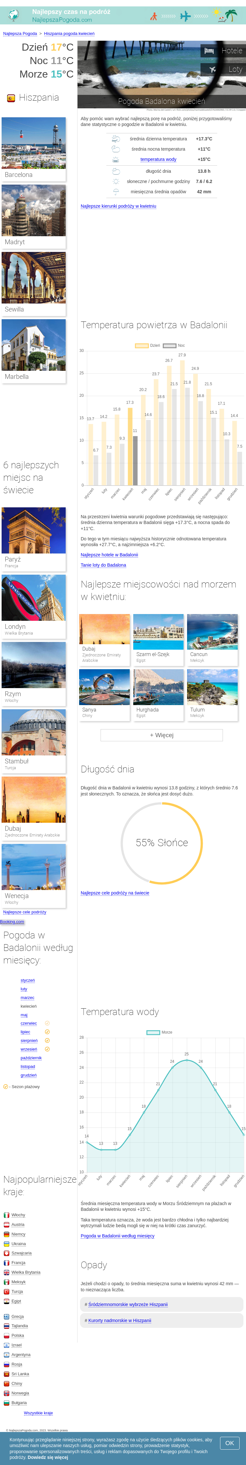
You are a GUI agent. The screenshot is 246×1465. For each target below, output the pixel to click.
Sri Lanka (20, 1373)
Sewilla (14, 309)
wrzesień (29, 1049)
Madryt (15, 242)
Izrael (17, 1345)
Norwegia (20, 1393)
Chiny (17, 1383)
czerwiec (29, 1023)
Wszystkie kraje (38, 1413)
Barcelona (19, 175)
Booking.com (12, 921)
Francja (11, 565)
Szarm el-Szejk (152, 654)
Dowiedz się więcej (48, 1457)
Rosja (17, 1364)
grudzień (29, 1075)
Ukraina (19, 1243)
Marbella (17, 376)
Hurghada (147, 710)
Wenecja (17, 896)
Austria (18, 1224)
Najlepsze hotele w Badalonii (109, 554)
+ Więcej (161, 735)
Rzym (13, 694)
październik (31, 1057)
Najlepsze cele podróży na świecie (115, 892)
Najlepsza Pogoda (20, 33)
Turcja (10, 767)
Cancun (199, 654)
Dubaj (88, 649)
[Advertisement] (162, 258)
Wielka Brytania (19, 633)
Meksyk (19, 1281)
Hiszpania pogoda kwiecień (69, 33)
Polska (18, 1335)
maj (24, 1014)
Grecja (18, 1316)
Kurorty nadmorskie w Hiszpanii (119, 1320)
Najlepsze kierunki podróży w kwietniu (118, 206)
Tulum (197, 710)
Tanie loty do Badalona (103, 565)
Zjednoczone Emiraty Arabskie (32, 835)
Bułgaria (19, 1402)
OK (230, 1443)
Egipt (16, 1301)
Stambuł (17, 761)
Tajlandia (20, 1325)
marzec (28, 997)
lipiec (25, 1031)
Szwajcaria (22, 1253)
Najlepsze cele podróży (24, 912)
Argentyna (21, 1354)
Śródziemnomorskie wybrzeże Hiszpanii (128, 1304)
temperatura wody (158, 159)
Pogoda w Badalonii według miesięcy (117, 1235)
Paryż (13, 559)
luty (24, 988)
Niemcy (18, 1234)
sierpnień (29, 1040)
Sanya (89, 710)
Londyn (15, 626)
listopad (28, 1066)
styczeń (28, 980)
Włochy (11, 700)
